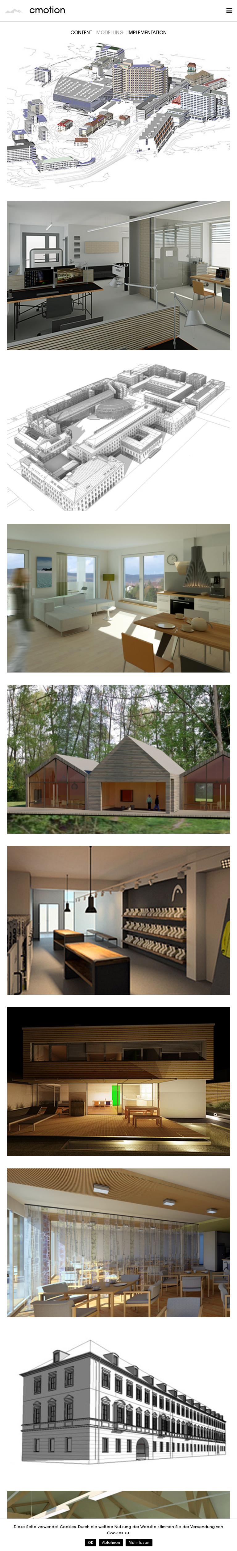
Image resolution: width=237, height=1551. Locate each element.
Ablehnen (111, 1542)
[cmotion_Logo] (14, 11)
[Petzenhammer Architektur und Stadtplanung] (118, 759)
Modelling (110, 33)
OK (90, 1542)
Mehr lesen (139, 1542)
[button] (229, 11)
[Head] (118, 920)
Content (81, 33)
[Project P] (118, 1081)
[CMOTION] (118, 275)
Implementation (147, 33)
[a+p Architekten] (118, 1404)
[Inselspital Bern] (118, 114)
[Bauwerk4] (118, 598)
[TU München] (118, 437)
